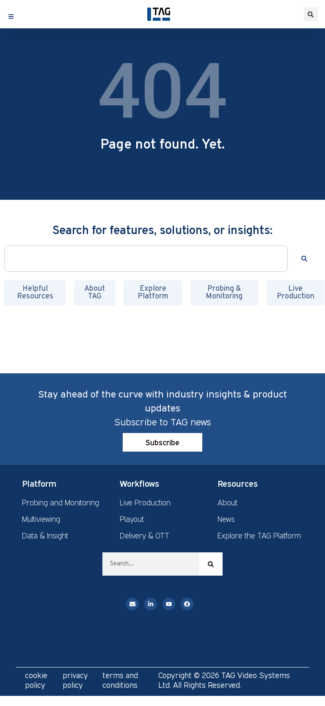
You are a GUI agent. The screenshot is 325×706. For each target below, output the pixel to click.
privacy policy (75, 679)
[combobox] (146, 258)
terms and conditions (120, 679)
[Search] (306, 258)
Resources (238, 483)
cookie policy (36, 679)
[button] (311, 14)
